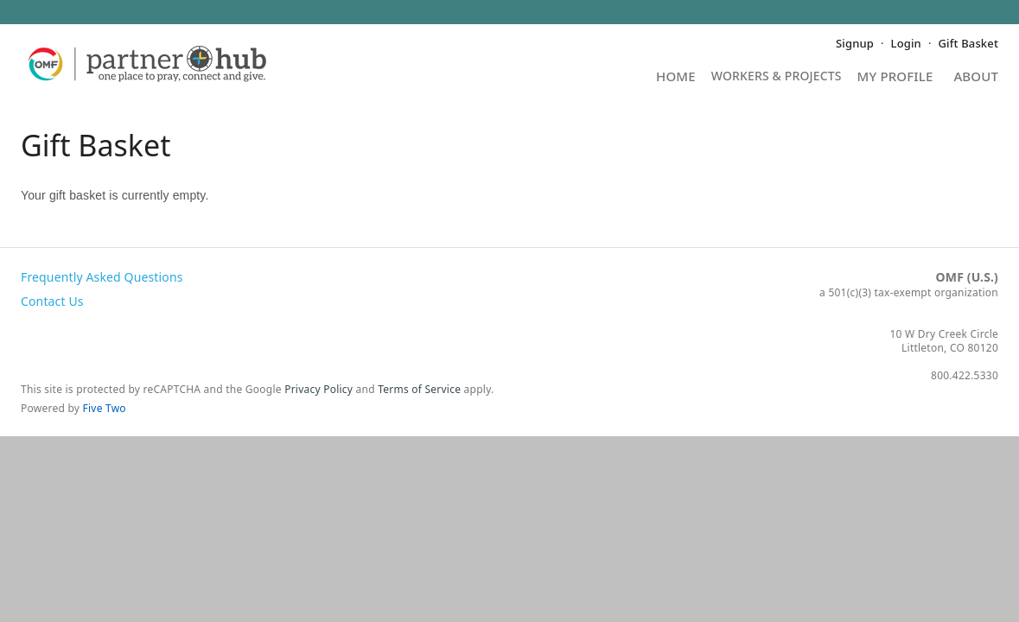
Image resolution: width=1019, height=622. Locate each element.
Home (676, 77)
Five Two (104, 408)
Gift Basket (968, 43)
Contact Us (52, 301)
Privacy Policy (318, 389)
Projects (776, 81)
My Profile (895, 77)
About (975, 77)
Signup (855, 43)
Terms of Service (419, 389)
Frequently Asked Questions (102, 277)
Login (906, 43)
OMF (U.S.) (967, 277)
